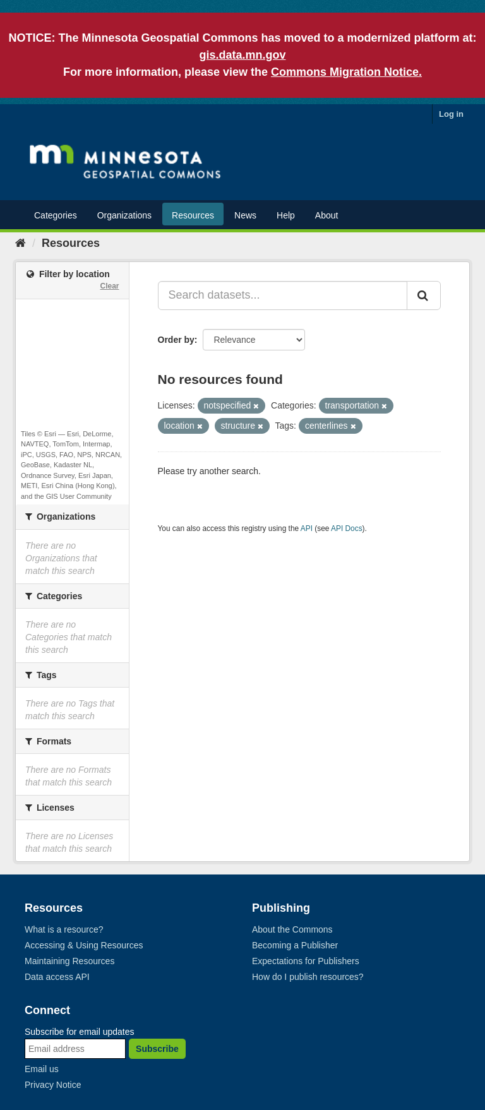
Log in (451, 114)
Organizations (124, 215)
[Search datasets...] (283, 295)
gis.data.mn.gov (242, 55)
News (245, 215)
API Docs (346, 528)
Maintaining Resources (69, 961)
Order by (176, 340)
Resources (193, 215)
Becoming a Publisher (295, 945)
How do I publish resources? (308, 977)
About (326, 215)
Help (286, 215)
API (307, 528)
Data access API (57, 977)
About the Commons (292, 929)
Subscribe (157, 1049)
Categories (55, 215)
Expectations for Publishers (305, 961)
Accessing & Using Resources (84, 945)
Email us (42, 1069)
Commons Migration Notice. (346, 72)
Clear (109, 286)
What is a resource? (64, 929)
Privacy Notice (53, 1085)
